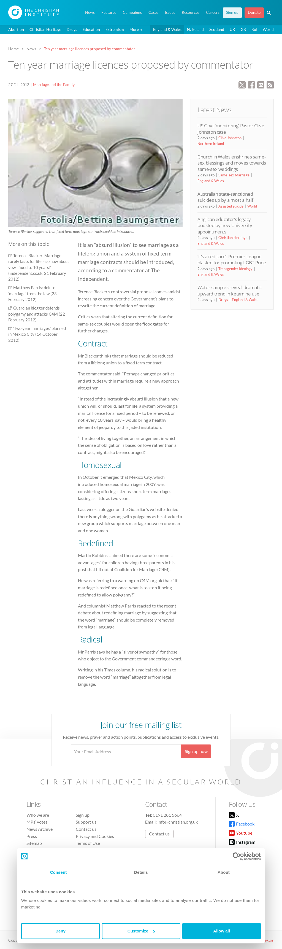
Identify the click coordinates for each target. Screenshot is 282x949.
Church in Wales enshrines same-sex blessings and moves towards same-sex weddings (231, 163)
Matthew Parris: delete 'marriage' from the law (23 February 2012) (32, 293)
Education (91, 29)
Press (31, 836)
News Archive (39, 829)
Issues (170, 12)
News (90, 12)
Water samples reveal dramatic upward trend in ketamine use (229, 290)
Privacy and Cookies (95, 836)
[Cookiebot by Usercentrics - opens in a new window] (237, 856)
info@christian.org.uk (178, 821)
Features (108, 12)
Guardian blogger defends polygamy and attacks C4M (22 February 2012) (36, 313)
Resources (190, 12)
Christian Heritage (45, 29)
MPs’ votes (36, 821)
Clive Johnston (230, 138)
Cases (153, 12)
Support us (86, 821)
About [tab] (224, 872)
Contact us (86, 829)
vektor (268, 940)
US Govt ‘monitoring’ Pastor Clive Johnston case (230, 128)
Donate (254, 12)
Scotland (216, 29)
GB (243, 29)
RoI (254, 29)
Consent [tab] (58, 872)
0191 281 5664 (167, 815)
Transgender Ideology (235, 269)
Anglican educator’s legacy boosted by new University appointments (224, 225)
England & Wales (167, 29)
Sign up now (196, 751)
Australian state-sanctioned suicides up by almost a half (225, 197)
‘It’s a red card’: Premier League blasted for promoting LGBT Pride (231, 259)
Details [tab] (141, 872)
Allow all (221, 931)
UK (232, 29)
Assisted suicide (230, 206)
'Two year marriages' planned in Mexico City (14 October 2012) (37, 334)
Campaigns (132, 12)
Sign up (232, 12)
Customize (141, 931)
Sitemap (34, 843)
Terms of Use (88, 843)
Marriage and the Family (54, 84)
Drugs (72, 29)
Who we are (37, 815)
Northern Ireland (210, 143)
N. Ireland (195, 29)
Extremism (114, 29)
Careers (212, 12)
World (268, 29)
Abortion (16, 29)
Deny (60, 931)
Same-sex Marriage (234, 175)
